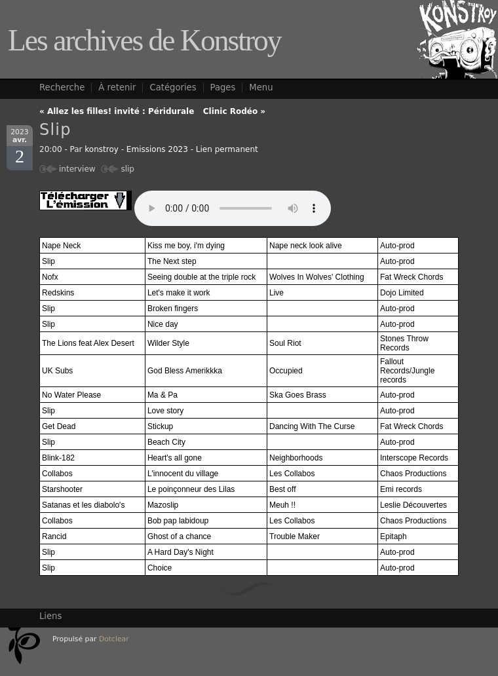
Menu (261, 87)
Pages (223, 87)
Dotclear (114, 639)
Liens (50, 616)
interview (77, 169)
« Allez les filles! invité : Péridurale (116, 111)
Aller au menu (380, 4)
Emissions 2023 (157, 149)
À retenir (117, 87)
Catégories (172, 87)
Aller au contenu (312, 4)
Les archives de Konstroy (144, 40)
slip (127, 169)
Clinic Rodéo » (234, 111)
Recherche (62, 87)
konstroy (102, 149)
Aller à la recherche (453, 4)
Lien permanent (227, 149)
